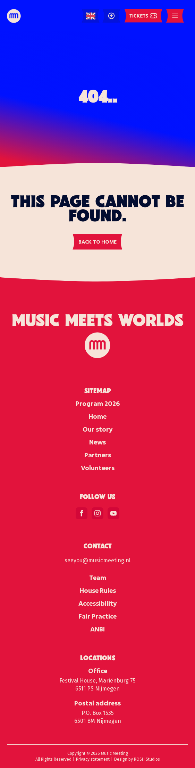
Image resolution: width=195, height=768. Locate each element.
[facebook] (81, 513)
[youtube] (113, 513)
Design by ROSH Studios (137, 759)
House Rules (97, 590)
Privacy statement (93, 759)
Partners (97, 455)
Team (97, 577)
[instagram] (97, 513)
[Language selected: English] (90, 16)
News (97, 442)
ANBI (97, 629)
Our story (98, 429)
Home (97, 416)
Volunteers (98, 468)
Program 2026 (98, 403)
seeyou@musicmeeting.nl (97, 560)
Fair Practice (97, 616)
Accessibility (97, 603)
